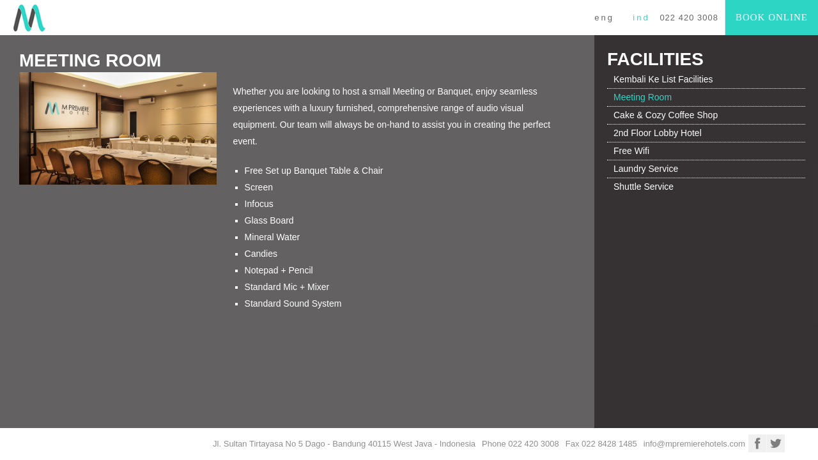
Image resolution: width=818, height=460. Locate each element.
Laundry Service (646, 169)
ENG (604, 17)
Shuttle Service (644, 186)
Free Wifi (631, 151)
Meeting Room (643, 97)
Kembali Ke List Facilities (663, 79)
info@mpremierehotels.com (694, 443)
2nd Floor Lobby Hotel (658, 133)
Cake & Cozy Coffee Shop (666, 115)
